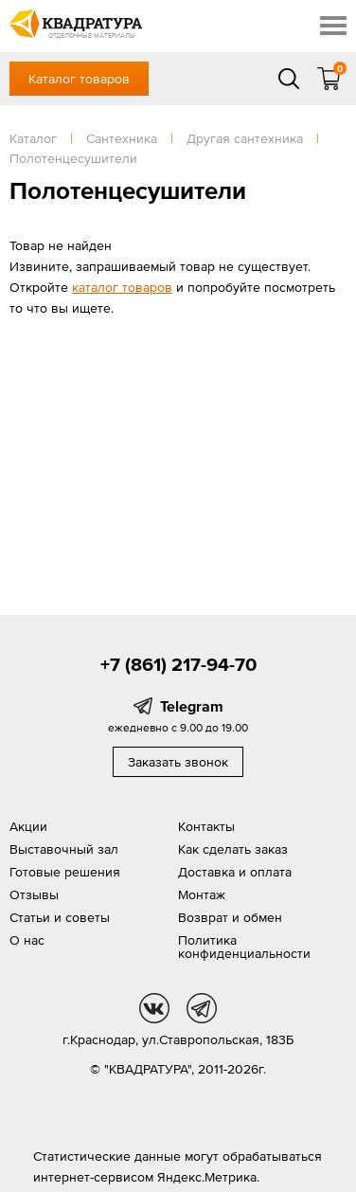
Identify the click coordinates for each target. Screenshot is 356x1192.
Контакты (206, 826)
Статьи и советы (59, 917)
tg (202, 1008)
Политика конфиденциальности (244, 946)
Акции (28, 826)
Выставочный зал (63, 849)
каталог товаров (122, 287)
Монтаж (201, 894)
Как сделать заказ (233, 849)
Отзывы (34, 894)
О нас (26, 940)
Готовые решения (64, 871)
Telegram (191, 705)
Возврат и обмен (230, 917)
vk (154, 1008)
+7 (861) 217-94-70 (178, 664)
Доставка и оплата (235, 871)
